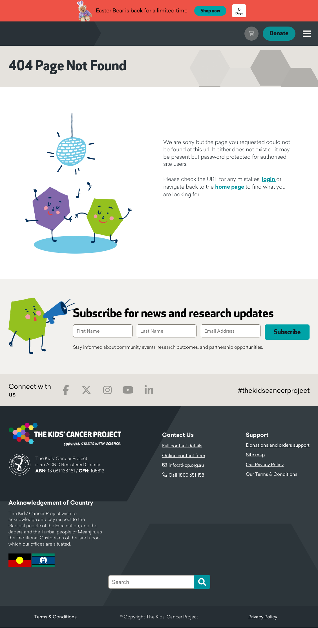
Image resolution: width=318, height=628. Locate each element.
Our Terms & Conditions (271, 474)
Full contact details (182, 446)
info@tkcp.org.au (186, 465)
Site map (255, 455)
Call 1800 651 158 (186, 475)
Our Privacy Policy (265, 465)
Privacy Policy (262, 617)
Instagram (107, 390)
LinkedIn (149, 390)
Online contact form (183, 456)
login (269, 179)
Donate (277, 33)
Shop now (210, 11)
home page (229, 187)
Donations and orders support (278, 445)
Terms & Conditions (55, 617)
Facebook (66, 390)
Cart (248, 34)
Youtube (128, 390)
